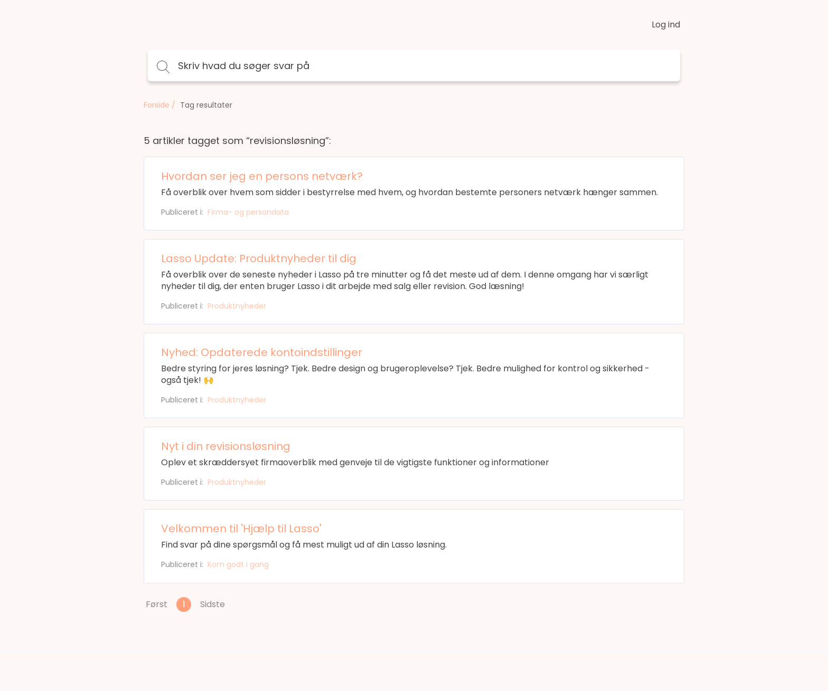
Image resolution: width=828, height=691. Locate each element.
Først (156, 604)
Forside (157, 105)
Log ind (666, 25)
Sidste (212, 604)
